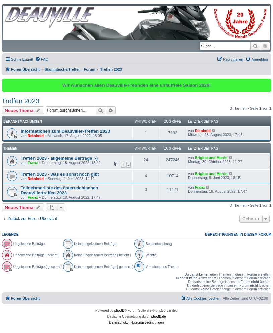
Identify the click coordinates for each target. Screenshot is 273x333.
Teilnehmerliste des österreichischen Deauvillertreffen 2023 (59, 190)
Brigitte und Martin (211, 158)
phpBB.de (158, 316)
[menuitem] (41, 59)
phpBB (119, 310)
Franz (33, 163)
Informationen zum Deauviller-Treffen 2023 (65, 131)
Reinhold (36, 136)
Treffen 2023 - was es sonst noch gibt (60, 174)
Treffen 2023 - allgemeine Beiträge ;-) (59, 158)
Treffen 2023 (20, 101)
